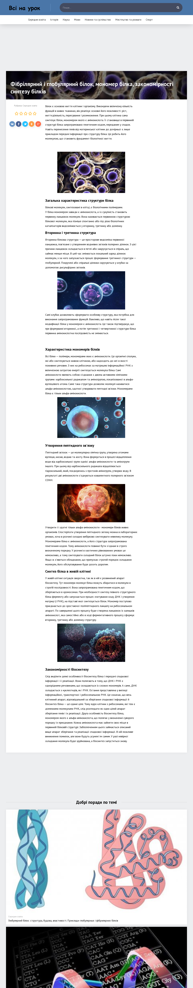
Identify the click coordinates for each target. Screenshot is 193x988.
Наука (66, 19)
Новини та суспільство (98, 19)
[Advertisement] (96, 50)
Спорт (149, 19)
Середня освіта (37, 19)
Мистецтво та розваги (128, 19)
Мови (77, 19)
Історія (54, 19)
